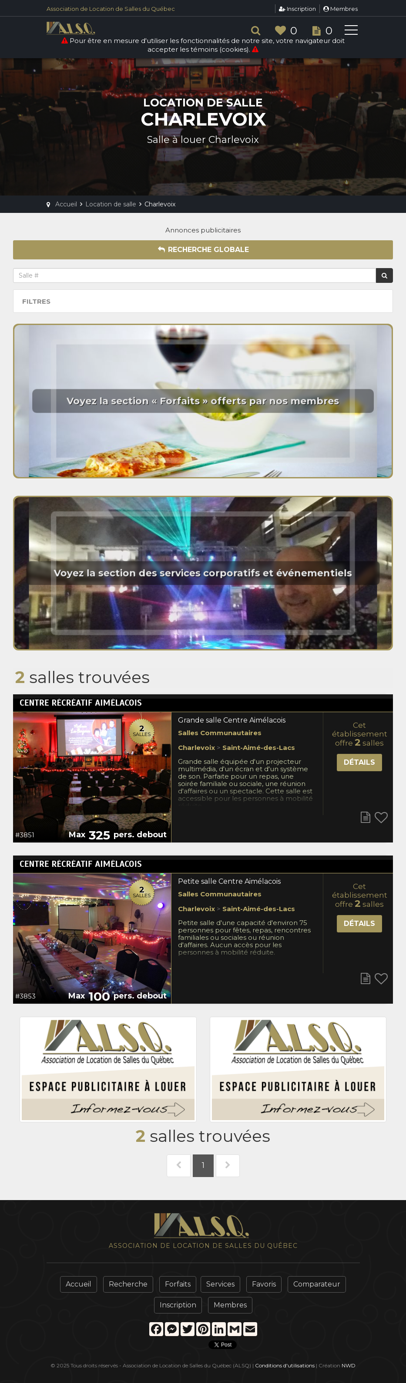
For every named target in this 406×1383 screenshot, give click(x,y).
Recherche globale (203, 249)
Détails (359, 762)
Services (220, 1284)
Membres (340, 8)
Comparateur (316, 1284)
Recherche (128, 1284)
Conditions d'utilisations (285, 1365)
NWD (349, 1365)
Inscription (297, 8)
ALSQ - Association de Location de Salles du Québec (86, 28)
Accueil (78, 1284)
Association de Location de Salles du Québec (111, 8)
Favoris (264, 1284)
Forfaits (178, 1284)
